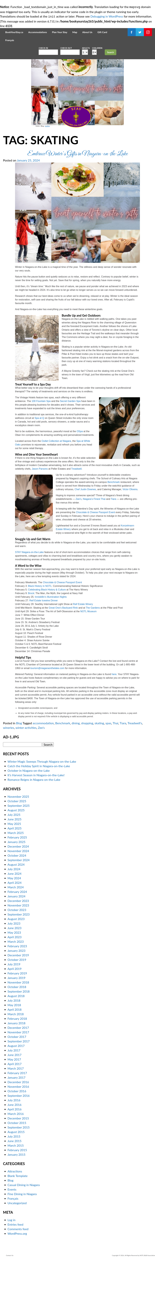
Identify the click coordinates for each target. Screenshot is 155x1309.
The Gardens (93, 656)
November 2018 (18, 1030)
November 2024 (18, 899)
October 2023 (17, 958)
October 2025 (17, 849)
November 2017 (18, 1080)
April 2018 (15, 1057)
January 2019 (16, 1026)
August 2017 (16, 1094)
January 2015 (16, 1202)
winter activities (26, 776)
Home (10, 170)
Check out (66, 47)
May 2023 (14, 980)
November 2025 (18, 844)
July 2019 (14, 1012)
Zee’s (79, 547)
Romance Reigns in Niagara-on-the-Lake (34, 828)
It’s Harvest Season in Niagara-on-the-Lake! (36, 823)
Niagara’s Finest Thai (94, 547)
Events (12, 1238)
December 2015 (18, 1166)
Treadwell (76, 517)
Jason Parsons (40, 517)
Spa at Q (39, 466)
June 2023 (15, 976)
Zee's (41, 776)
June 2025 (15, 867)
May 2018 (14, 1053)
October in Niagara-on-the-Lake (29, 819)
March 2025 (16, 881)
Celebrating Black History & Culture (47, 638)
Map (74, 31)
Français (9, 39)
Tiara (113, 547)
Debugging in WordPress (106, 16)
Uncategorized (17, 1251)
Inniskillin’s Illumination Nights (51, 645)
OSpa (80, 479)
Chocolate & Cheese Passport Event (95, 560)
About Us (87, 31)
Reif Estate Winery (83, 652)
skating (19, 170)
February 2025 (17, 885)
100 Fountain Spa (41, 449)
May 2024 (14, 926)
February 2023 (17, 994)
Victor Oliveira (129, 537)
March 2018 (16, 1062)
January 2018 (16, 1071)
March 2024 (16, 935)
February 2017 (17, 1121)
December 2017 (18, 1076)
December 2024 (18, 894)
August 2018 (16, 1044)
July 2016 (14, 1148)
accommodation (43, 771)
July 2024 (14, 917)
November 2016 (18, 1135)
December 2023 (18, 949)
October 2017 (17, 1085)
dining (76, 771)
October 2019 (17, 1008)
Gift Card (102, 31)
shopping (87, 771)
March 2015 (16, 1193)
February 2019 (17, 1021)
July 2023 (14, 971)
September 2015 (19, 1175)
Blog (14, 170)
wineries (8, 776)
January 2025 (16, 890)
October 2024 (17, 903)
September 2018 (19, 1039)
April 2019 (15, 1017)
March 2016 (16, 1162)
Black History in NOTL (40, 634)
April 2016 (15, 1157)
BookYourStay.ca (14, 31)
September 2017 (19, 1089)
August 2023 (16, 967)
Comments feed (18, 1277)
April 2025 (15, 876)
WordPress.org (17, 1282)
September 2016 (19, 1144)
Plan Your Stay (59, 31)
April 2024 (15, 931)
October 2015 (17, 1171)
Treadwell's (134, 771)
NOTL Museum (88, 659)
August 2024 (16, 912)
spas (108, 771)
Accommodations (37, 31)
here (114, 722)
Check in (43, 47)
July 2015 (14, 1184)
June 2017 (15, 1103)
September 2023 (19, 962)
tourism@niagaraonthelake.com (47, 716)
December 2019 (18, 1003)
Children (97, 47)
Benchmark (113, 530)
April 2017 (15, 1112)
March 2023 (16, 989)
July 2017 (14, 1098)
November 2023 (18, 953)
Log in (11, 1268)
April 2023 (15, 985)
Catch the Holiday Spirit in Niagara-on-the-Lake (39, 814)
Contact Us (9, 1304)
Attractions (15, 1219)
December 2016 (18, 1130)
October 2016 (17, 1139)
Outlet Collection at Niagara (56, 489)
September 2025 (19, 854)
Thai (115, 771)
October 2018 (17, 1035)
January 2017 (16, 1125)
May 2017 (14, 1107)
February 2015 (17, 1198)
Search (110, 51)
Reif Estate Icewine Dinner (43, 648)
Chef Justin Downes (85, 537)
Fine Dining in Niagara (22, 1242)
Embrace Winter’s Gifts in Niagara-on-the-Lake (77, 202)
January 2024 (16, 944)
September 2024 (19, 908)
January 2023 (16, 999)
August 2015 (16, 1180)
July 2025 (14, 863)
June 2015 (15, 1189)
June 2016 (15, 1153)
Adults (86, 47)
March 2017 (16, 1116)
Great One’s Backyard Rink (63, 656)
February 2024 (17, 940)
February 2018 (17, 1067)
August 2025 (16, 858)
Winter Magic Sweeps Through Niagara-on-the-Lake (42, 809)
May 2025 (14, 872)
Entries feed (15, 1273)
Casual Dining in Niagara (24, 1233)
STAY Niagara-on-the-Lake (29, 600)
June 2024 (15, 922)
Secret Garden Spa (70, 449)
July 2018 (14, 1048)
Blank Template (18, 1224)
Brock (31, 641)
